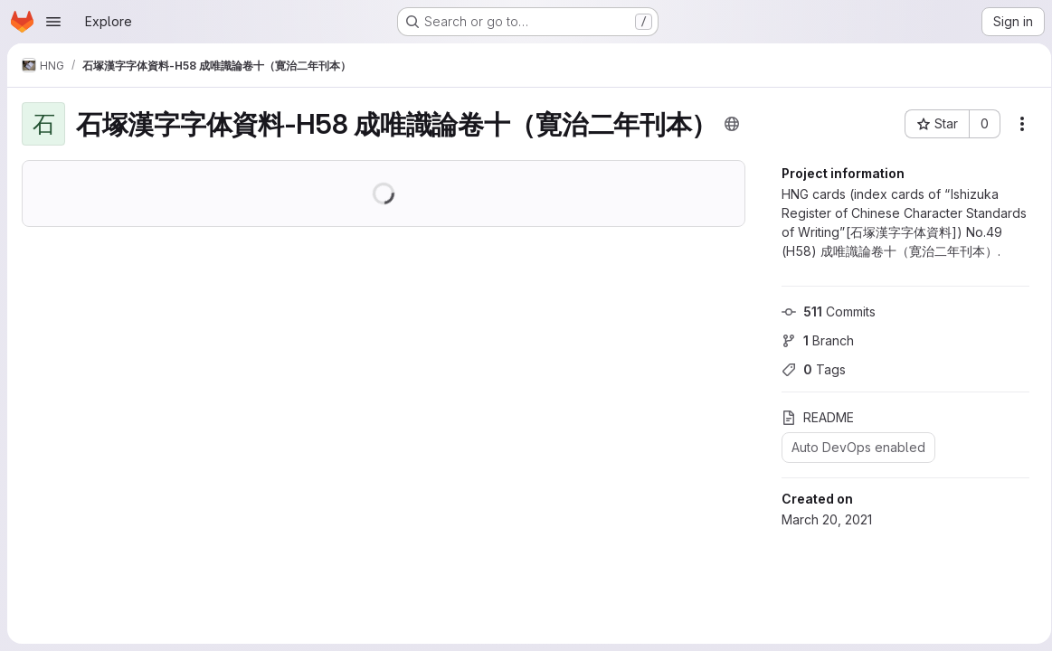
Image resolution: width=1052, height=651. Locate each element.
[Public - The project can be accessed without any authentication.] (732, 124)
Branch (811, 340)
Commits (822, 311)
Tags (807, 369)
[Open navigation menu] (53, 21)
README (811, 417)
